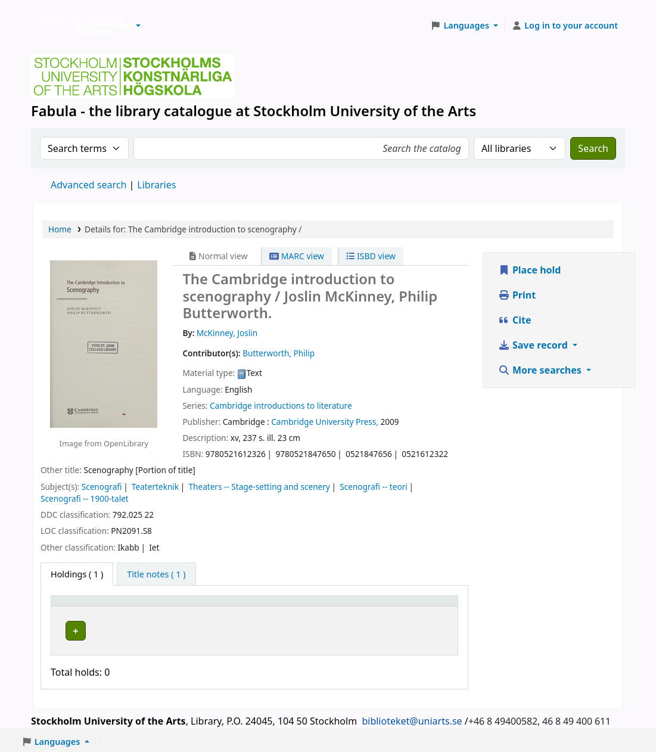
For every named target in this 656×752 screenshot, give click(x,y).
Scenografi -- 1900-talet (85, 498)
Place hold (529, 269)
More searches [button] (541, 370)
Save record (534, 345)
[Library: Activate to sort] (210, 606)
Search (593, 148)
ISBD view (370, 256)
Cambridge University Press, (324, 421)
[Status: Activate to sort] (424, 606)
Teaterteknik (155, 486)
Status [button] (410, 606)
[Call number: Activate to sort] (337, 606)
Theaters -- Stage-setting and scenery (259, 486)
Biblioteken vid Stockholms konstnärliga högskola (78, 25)
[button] (138, 25)
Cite (514, 320)
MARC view (296, 256)
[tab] (156, 574)
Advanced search (88, 184)
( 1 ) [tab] (77, 574)
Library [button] (157, 606)
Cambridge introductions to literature (281, 405)
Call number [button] (315, 606)
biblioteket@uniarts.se (412, 718)
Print (517, 295)
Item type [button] (77, 606)
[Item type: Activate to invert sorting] (94, 606)
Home (59, 229)
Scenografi (102, 486)
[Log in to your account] (564, 25)
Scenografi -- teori (374, 486)
